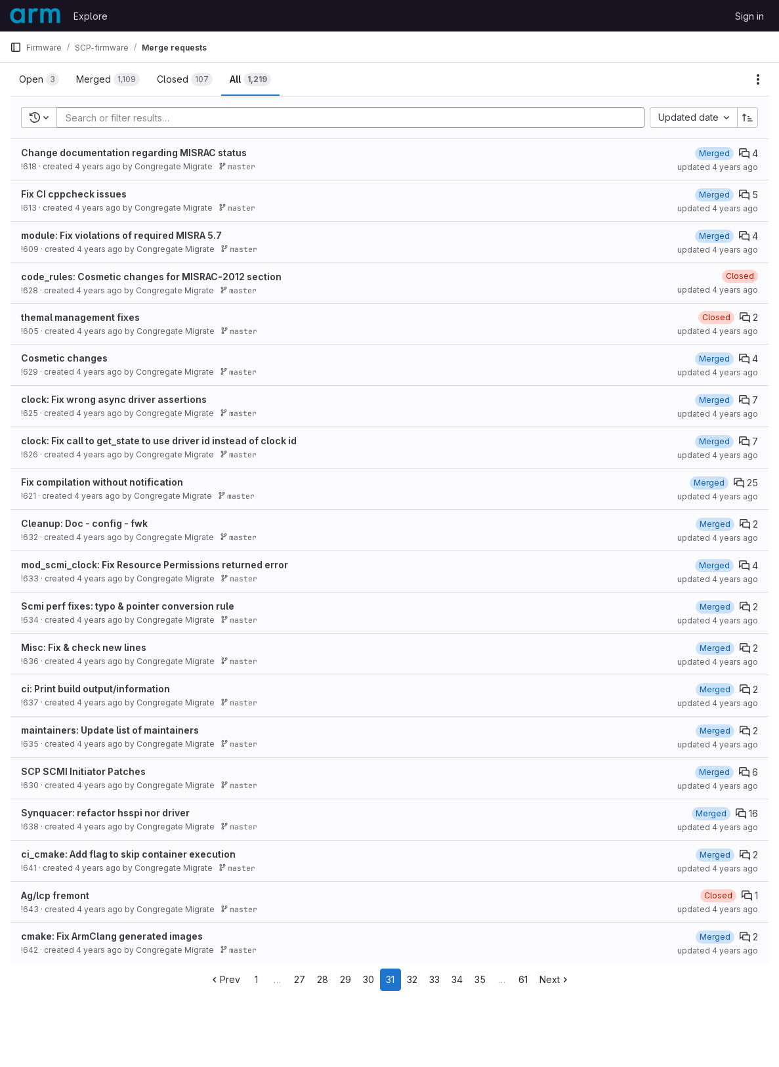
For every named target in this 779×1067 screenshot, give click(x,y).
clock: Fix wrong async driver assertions (114, 399)
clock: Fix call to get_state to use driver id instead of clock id (159, 440)
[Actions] (757, 79)
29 (345, 979)
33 (434, 979)
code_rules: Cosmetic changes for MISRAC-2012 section (151, 276)
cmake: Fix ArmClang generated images (112, 936)
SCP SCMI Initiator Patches (83, 771)
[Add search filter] (354, 117)
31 (390, 979)
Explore (91, 16)
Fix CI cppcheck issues (74, 193)
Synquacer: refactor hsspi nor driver (105, 812)
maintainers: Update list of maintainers (110, 730)
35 (480, 979)
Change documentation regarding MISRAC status (134, 152)
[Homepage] (35, 15)
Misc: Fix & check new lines (83, 647)
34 (457, 979)
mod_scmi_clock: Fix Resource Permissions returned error (154, 564)
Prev (224, 979)
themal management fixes (80, 317)
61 (523, 979)
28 (322, 979)
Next (554, 979)
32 (412, 979)
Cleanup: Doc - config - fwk (84, 523)
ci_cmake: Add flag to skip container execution (128, 854)
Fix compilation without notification (102, 482)
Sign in (749, 16)
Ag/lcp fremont (55, 895)
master (237, 166)
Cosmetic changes (64, 358)
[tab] (39, 79)
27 (299, 979)
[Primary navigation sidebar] (15, 47)
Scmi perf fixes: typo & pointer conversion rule (127, 606)
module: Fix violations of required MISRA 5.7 (121, 235)
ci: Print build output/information (95, 688)
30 (368, 979)
